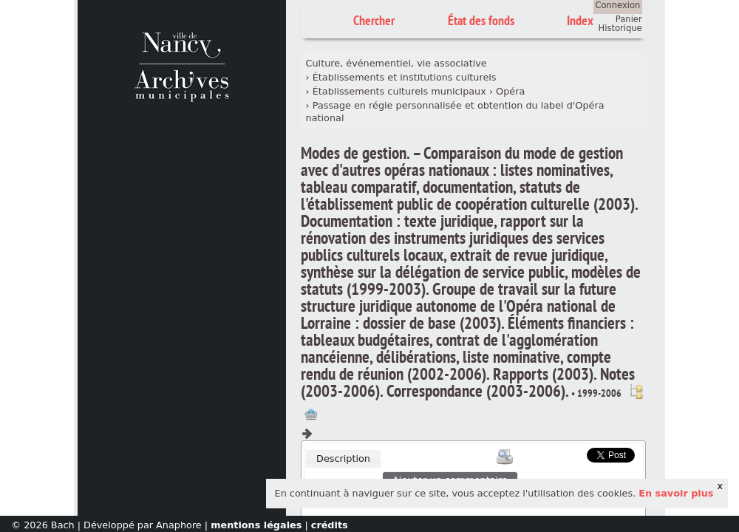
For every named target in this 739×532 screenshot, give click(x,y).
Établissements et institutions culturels (405, 77)
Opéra (510, 91)
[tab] (343, 459)
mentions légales (256, 525)
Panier (629, 19)
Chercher (374, 20)
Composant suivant (307, 434)
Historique (620, 28)
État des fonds (481, 20)
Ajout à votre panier (311, 414)
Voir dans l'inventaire (636, 391)
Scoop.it (564, 453)
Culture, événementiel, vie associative (396, 63)
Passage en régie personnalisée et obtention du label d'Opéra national (455, 111)
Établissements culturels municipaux (399, 91)
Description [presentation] (343, 458)
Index (580, 20)
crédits (329, 525)
